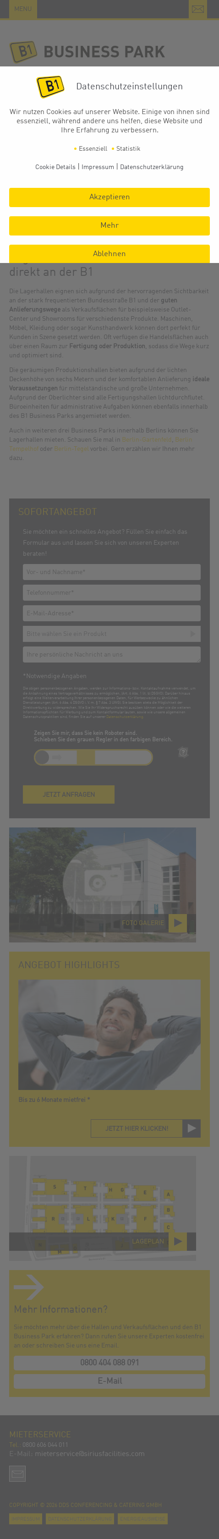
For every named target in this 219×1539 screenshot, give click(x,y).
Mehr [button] (109, 226)
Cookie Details (55, 167)
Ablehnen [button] (109, 254)
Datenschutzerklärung (152, 167)
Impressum (98, 167)
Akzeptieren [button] (109, 197)
